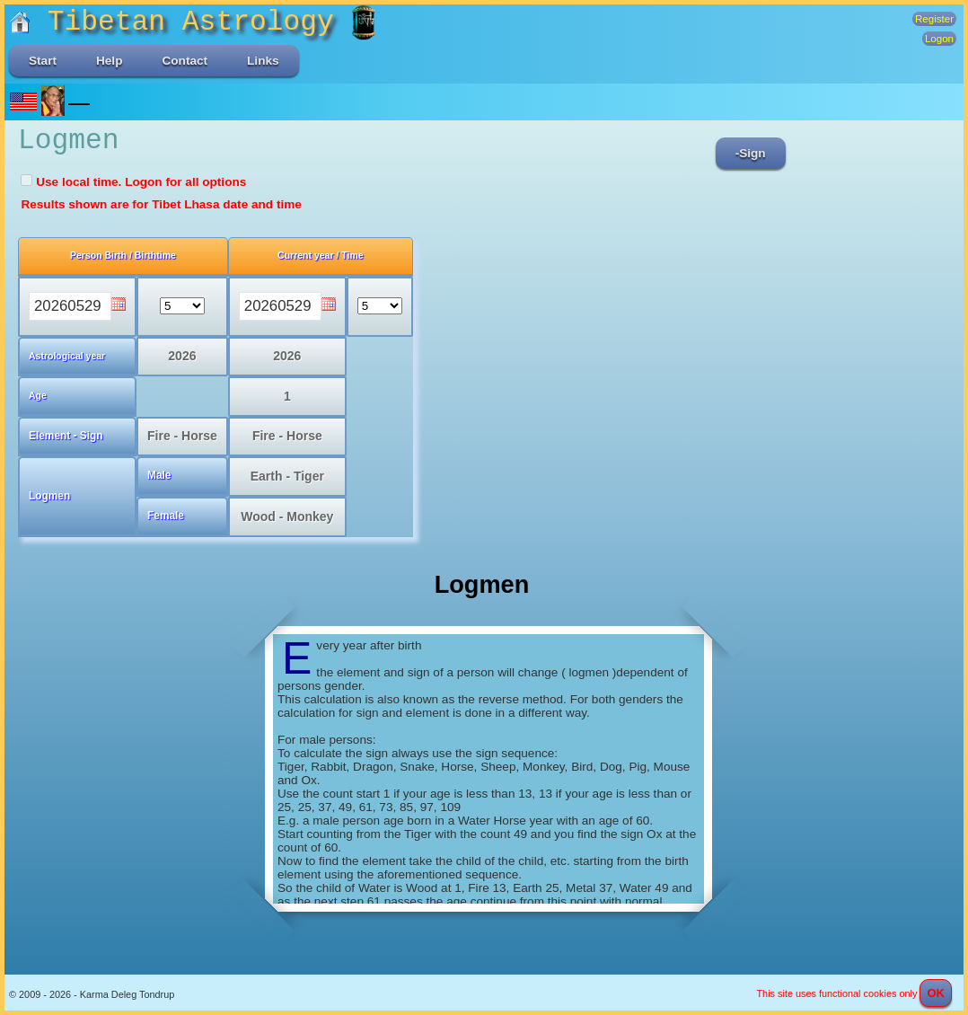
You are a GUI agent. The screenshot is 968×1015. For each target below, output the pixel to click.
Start (43, 60)
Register (934, 18)
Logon (939, 38)
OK (936, 993)
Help (109, 60)
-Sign (750, 153)
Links (263, 60)
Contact (184, 60)
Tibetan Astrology (180, 22)
